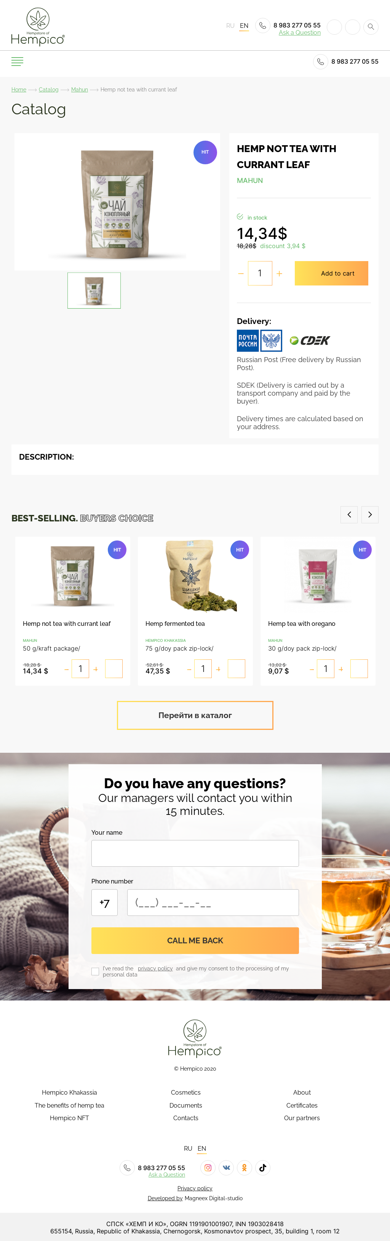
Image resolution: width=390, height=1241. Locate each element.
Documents (185, 1104)
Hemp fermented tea (175, 623)
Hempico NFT (69, 1117)
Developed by (165, 1197)
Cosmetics (186, 1092)
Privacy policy (195, 1187)
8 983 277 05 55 (288, 25)
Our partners (302, 1117)
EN (244, 25)
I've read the (119, 967)
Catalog (49, 90)
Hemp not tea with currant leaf (66, 623)
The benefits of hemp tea (69, 1104)
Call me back (195, 939)
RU (230, 25)
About (302, 1092)
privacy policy (155, 967)
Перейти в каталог (195, 714)
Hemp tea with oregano (302, 623)
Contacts (185, 1117)
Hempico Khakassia (69, 1092)
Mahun (79, 90)
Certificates (302, 1104)
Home (18, 90)
